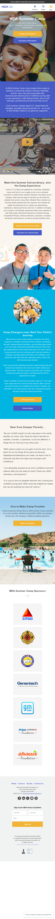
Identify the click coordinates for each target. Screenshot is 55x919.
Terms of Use (25, 844)
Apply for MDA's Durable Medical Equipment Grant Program (27, 1)
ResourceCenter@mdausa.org (32, 793)
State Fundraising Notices (33, 844)
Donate (43, 7)
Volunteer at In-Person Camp (27, 226)
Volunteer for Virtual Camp (27, 233)
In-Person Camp (27, 400)
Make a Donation (27, 523)
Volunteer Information (27, 41)
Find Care (35, 7)
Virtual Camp (27, 408)
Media (14, 783)
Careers (21, 783)
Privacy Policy (19, 844)
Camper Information (27, 34)
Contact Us (38, 783)
